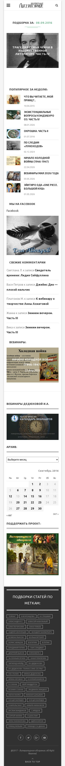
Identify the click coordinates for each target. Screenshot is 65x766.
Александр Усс (15, 622)
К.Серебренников (36, 679)
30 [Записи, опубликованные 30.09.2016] (39, 508)
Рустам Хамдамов (17, 711)
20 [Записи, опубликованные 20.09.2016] (17, 502)
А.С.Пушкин (45, 616)
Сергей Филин (15, 716)
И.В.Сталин (13, 674)
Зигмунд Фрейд (15, 663)
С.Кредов (35, 711)
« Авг (9, 515)
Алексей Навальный (38, 622)
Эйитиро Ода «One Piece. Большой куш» (41, 186)
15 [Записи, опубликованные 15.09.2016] (32, 496)
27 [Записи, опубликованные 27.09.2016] (17, 508)
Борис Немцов (15, 642)
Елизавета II (35, 653)
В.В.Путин (32, 642)
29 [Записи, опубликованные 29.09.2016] (32, 508)
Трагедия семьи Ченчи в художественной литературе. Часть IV (32, 51)
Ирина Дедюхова (32, 674)
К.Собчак (12, 684)
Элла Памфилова (17, 721)
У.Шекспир (32, 716)
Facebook (13, 210)
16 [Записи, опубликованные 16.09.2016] (39, 496)
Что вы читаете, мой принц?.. (38, 98)
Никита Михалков (35, 705)
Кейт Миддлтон (29, 684)
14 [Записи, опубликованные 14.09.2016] (25, 496)
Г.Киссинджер (37, 648)
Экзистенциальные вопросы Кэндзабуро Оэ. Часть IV (39, 115)
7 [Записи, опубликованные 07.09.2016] (25, 490)
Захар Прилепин (38, 658)
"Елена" (12, 616)
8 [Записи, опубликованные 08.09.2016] (32, 490)
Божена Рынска (16, 637)
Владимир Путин (16, 648)
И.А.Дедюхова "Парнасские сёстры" (25, 669)
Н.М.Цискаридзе (16, 700)
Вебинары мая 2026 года (41, 173)
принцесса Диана (36, 726)
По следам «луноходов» (33, 144)
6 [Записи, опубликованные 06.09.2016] (18, 490)
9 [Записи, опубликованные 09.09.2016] (40, 490)
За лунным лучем (16, 658)
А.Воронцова (27, 616)
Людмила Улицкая (37, 690)
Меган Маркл (14, 695)
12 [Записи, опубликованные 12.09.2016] (10, 496)
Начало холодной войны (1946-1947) (37, 159)
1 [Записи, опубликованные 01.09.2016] (32, 484)
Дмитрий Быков (16, 653)
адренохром (37, 721)
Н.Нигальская (14, 705)
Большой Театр (36, 637)
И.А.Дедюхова (35, 663)
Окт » (55, 514)
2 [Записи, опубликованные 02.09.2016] (40, 484)
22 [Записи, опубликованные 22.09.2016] (32, 502)
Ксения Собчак (15, 690)
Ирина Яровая (15, 679)
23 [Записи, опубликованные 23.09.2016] (39, 502)
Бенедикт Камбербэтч (42, 632)
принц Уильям (15, 726)
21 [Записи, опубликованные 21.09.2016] (25, 502)
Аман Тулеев (35, 627)
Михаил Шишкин (34, 695)
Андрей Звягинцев (17, 632)
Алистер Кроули (16, 627)
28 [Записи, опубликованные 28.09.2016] (25, 508)
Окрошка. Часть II (36, 130)
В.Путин (45, 642)
